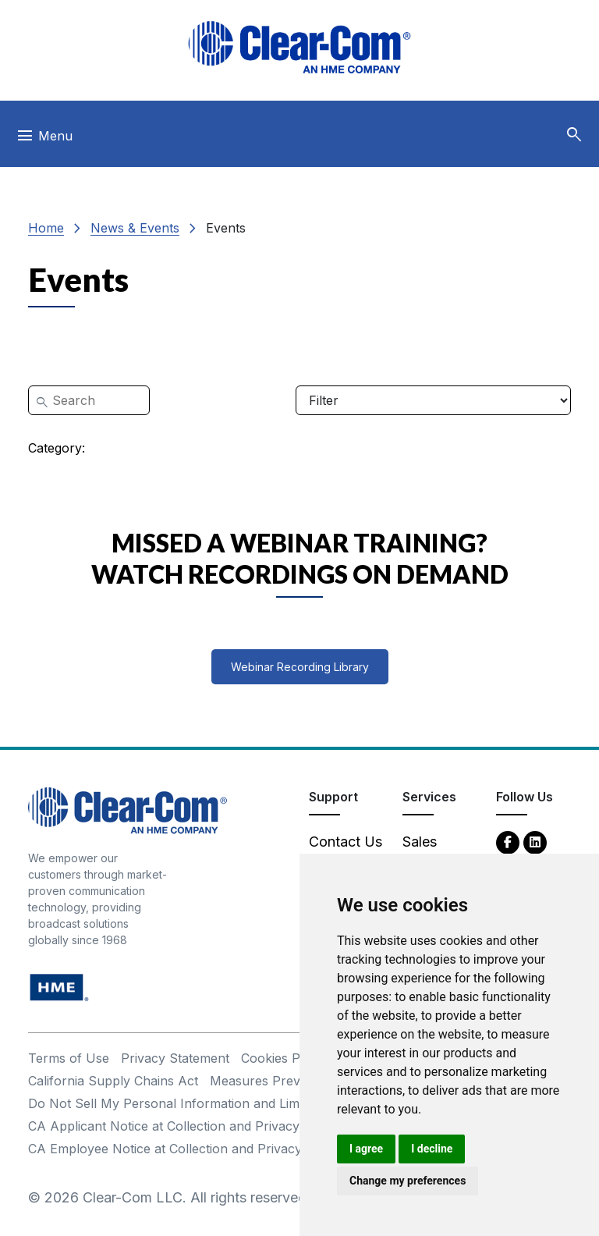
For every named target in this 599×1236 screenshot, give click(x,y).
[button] (574, 135)
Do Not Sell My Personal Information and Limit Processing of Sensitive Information (274, 1103)
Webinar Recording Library (300, 666)
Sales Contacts (431, 852)
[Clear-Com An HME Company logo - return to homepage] (127, 809)
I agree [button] (366, 1148)
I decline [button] (431, 1148)
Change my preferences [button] (407, 1180)
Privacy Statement (175, 1058)
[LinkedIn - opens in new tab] (535, 841)
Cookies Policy (284, 1058)
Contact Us (345, 841)
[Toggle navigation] (44, 140)
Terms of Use (68, 1058)
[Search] (89, 400)
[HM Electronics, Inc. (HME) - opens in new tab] (59, 986)
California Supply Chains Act (113, 1081)
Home (46, 228)
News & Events (134, 228)
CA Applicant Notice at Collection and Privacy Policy (183, 1126)
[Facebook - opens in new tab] (507, 841)
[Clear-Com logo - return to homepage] (299, 47)
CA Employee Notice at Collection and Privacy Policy (185, 1148)
